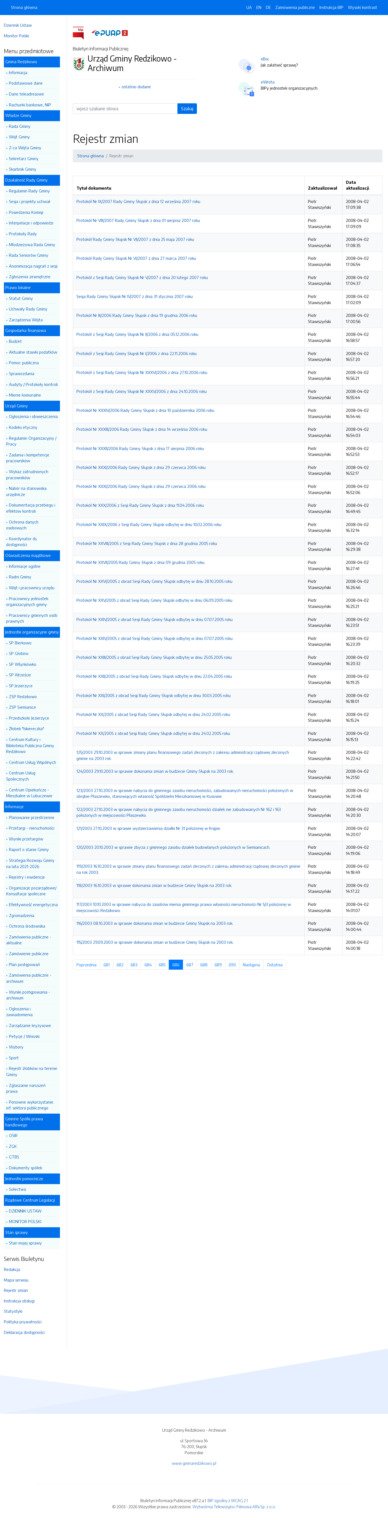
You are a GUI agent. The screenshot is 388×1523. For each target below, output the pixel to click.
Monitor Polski (19, 35)
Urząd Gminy (19, 405)
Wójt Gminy (22, 136)
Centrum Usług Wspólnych (35, 762)
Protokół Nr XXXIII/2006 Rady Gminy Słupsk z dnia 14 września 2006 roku (143, 429)
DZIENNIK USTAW (28, 1210)
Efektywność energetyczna (36, 904)
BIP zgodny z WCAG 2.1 (228, 1500)
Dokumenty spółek (28, 1167)
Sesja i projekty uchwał (32, 201)
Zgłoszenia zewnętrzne (32, 276)
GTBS (17, 1156)
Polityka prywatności (25, 1321)
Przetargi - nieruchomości (34, 827)
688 (207, 964)
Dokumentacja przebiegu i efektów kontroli (33, 508)
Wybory (19, 1046)
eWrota (269, 81)
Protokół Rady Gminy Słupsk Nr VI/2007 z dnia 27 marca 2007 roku (137, 258)
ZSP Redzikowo (26, 696)
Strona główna (24, 7)
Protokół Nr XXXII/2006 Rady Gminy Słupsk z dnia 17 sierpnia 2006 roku (141, 448)
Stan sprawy (19, 1232)
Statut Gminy (24, 298)
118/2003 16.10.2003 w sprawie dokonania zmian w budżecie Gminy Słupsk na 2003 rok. (155, 885)
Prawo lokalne (20, 287)
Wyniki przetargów (29, 838)
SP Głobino (21, 653)
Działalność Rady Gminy (29, 179)
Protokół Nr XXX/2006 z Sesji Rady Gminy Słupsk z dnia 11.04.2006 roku (141, 505)
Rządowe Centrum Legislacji (33, 1199)
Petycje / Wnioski (27, 1036)
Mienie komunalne (28, 394)
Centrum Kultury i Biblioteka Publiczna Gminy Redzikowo (33, 745)
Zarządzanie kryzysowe (33, 1025)
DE (268, 7)
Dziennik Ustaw (21, 25)
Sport (16, 1057)
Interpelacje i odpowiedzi (34, 222)
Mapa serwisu (19, 1279)
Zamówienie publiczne (31, 953)
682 (123, 964)
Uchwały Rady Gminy (31, 308)
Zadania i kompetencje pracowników (30, 457)
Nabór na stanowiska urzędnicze (29, 491)
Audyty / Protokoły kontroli (36, 384)
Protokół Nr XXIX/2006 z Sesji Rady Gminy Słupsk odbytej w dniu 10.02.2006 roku (150, 524)
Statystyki (16, 1311)
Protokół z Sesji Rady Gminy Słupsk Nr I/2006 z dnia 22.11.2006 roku (138, 353)
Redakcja (15, 1269)
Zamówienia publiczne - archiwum (31, 978)
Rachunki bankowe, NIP (33, 104)
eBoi (266, 58)
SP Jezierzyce (23, 685)
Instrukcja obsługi (22, 1300)
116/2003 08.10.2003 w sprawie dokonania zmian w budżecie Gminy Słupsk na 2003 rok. (156, 923)
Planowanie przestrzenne (34, 817)
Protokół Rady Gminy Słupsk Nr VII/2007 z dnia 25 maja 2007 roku (137, 239)
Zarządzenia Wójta (28, 319)
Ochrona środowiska (30, 925)
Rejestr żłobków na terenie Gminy (34, 1071)
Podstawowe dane (28, 82)
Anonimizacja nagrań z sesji (36, 265)
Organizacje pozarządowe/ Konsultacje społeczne (34, 890)
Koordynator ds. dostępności (24, 541)
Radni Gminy (23, 576)
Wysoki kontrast (362, 7)
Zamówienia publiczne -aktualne (31, 939)
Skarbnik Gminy (25, 169)
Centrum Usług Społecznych (23, 775)
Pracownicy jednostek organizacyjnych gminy (30, 601)
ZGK (16, 1146)
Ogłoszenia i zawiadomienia (22, 1011)
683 (137, 964)
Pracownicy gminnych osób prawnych (34, 618)
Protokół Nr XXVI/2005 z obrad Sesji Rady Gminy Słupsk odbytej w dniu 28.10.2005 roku (156, 581)
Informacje (17, 806)
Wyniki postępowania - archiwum (31, 995)
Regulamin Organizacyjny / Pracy (34, 441)
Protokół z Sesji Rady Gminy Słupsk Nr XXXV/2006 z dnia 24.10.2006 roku (143, 391)
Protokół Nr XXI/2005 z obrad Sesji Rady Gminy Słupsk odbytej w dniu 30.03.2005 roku (155, 695)
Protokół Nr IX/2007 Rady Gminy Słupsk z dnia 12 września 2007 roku (140, 201)
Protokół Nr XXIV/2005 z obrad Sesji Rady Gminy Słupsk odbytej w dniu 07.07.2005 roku (156, 619)
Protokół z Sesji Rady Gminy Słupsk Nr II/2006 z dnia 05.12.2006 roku (139, 334)
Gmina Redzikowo (24, 61)
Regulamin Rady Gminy (32, 190)
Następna (254, 964)
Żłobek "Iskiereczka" (29, 728)
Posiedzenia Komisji (29, 212)
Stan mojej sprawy (28, 1242)
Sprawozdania (24, 373)
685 (165, 964)
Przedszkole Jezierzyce (32, 717)
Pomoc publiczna (27, 362)
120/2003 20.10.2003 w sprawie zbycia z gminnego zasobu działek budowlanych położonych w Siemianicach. (175, 847)
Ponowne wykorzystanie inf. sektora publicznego (32, 1105)
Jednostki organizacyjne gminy (35, 631)
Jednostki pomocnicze (27, 1178)
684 (151, 964)
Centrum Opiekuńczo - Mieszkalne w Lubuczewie (32, 792)
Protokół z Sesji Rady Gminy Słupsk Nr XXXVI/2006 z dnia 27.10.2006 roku (143, 372)
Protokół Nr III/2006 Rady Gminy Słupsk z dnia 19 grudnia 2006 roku (138, 315)
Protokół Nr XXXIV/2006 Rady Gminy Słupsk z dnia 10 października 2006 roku (147, 410)
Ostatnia (278, 964)
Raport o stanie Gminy (32, 849)
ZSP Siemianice (25, 707)
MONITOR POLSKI (28, 1221)
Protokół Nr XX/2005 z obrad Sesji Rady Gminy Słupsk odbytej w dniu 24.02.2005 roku (155, 714)
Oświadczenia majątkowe (31, 555)
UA (249, 7)
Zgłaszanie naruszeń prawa (28, 1088)
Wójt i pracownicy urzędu (34, 587)
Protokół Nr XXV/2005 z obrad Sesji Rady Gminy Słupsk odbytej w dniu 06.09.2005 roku (156, 600)
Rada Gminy (22, 126)
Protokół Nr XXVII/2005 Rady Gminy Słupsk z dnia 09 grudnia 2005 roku (142, 562)
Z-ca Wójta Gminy (28, 147)
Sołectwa (20, 1189)
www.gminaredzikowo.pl (194, 1463)
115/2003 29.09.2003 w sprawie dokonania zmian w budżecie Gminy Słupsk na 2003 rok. (156, 942)
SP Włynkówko (25, 664)
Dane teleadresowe (29, 93)
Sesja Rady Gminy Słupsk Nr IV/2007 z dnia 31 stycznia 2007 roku (136, 296)
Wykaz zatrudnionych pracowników (30, 474)
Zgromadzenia (24, 915)
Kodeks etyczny (26, 427)
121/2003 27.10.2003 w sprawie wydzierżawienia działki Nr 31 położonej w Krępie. (150, 828)
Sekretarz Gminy (26, 158)
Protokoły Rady (26, 233)
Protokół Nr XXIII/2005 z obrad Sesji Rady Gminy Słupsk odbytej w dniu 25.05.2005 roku (155, 657)
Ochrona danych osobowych (25, 525)
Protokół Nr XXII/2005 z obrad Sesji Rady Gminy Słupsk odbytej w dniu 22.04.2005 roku (155, 676)
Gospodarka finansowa (28, 330)
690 (235, 964)
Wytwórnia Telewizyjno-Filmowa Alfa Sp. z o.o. (234, 1506)
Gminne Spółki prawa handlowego (27, 1121)
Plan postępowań (27, 964)
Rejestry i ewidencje (30, 876)
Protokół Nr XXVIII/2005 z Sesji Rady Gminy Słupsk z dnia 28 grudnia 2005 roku (148, 543)
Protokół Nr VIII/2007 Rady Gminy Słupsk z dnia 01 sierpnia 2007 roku (139, 220)
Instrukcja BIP (331, 7)
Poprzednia (90, 964)
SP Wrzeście (23, 674)
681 (110, 964)
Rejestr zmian (19, 1290)
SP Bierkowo (23, 642)
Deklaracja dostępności (27, 1332)
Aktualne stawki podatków (36, 352)
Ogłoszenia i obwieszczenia (36, 416)
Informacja (21, 72)
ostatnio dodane (137, 86)
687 (193, 964)
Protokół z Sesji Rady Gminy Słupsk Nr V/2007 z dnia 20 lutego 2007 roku (143, 277)
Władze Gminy (21, 115)
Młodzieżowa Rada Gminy (35, 244)
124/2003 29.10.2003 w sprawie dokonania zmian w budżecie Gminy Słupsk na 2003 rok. (156, 771)
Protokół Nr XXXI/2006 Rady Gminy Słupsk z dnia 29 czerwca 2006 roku (142, 467)
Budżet (18, 341)
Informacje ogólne (27, 566)
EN (258, 7)
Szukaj (188, 108)
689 (221, 964)
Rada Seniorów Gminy (31, 255)
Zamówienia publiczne (295, 7)
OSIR (16, 1135)
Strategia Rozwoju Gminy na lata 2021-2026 (33, 863)
